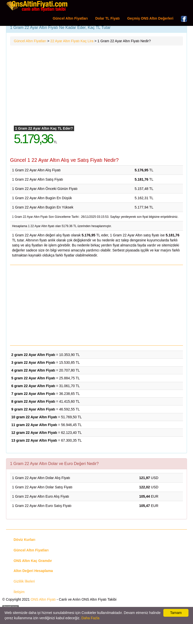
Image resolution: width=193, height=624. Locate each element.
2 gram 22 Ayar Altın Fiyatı (33, 355)
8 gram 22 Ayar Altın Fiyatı (33, 401)
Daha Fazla (90, 618)
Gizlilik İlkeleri (24, 581)
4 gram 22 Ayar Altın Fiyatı (33, 370)
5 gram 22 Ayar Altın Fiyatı (33, 378)
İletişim (19, 592)
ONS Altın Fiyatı (43, 599)
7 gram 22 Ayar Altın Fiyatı (33, 394)
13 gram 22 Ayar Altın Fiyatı (34, 440)
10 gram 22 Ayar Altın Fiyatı (34, 417)
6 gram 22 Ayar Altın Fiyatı (33, 386)
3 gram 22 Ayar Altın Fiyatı (33, 362)
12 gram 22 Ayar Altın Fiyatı (34, 433)
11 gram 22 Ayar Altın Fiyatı (34, 425)
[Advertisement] (96, 85)
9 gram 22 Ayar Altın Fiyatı (33, 409)
